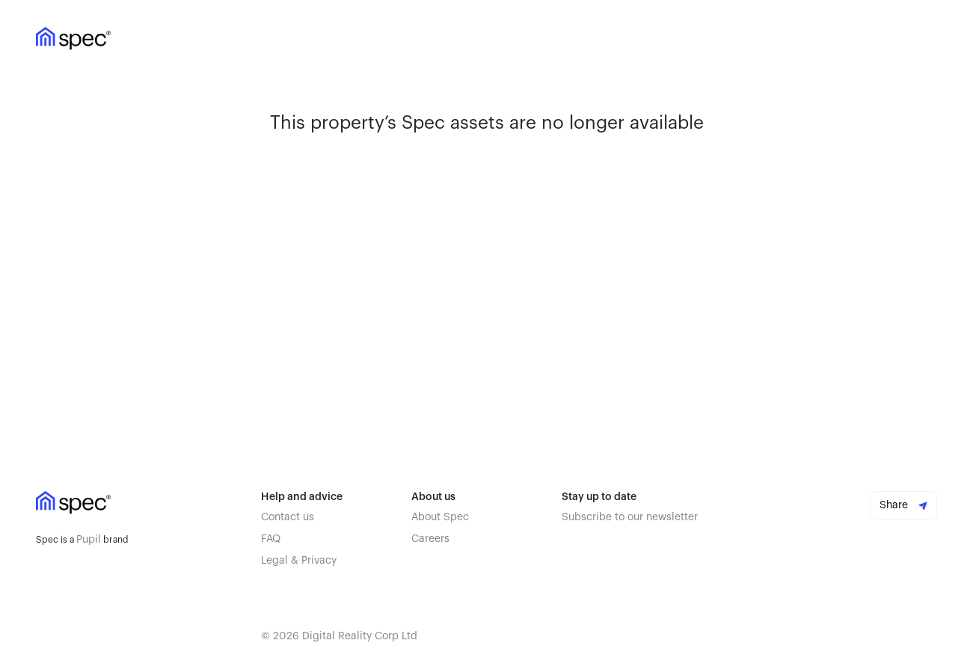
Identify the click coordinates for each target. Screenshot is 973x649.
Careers (430, 539)
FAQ (270, 539)
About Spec (440, 517)
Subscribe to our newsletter (630, 517)
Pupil (88, 539)
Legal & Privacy (299, 560)
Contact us (287, 517)
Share (903, 505)
